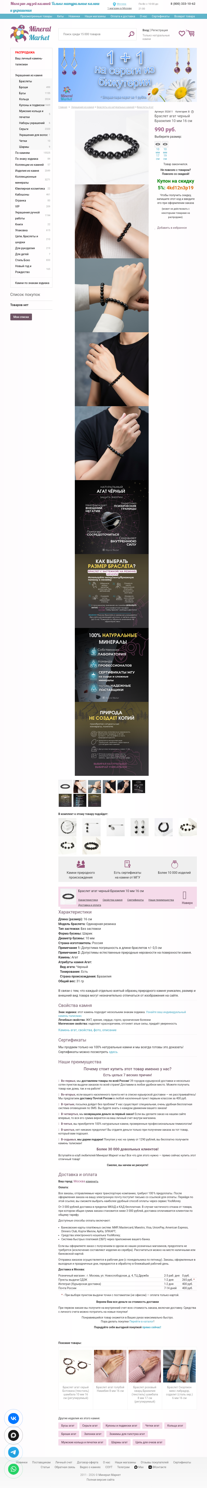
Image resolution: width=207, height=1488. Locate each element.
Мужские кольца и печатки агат (82, 1442)
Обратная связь (65, 1467)
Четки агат (152, 1425)
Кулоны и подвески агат (121, 1425)
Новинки (74, 16)
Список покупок (25, 294)
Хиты (60, 16)
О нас (143, 16)
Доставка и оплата (89, 905)
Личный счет (63, 1462)
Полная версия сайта (101, 1479)
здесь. (113, 1052)
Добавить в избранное (172, 227)
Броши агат (68, 1434)
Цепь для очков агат (149, 1442)
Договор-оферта (87, 1462)
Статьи (45, 1467)
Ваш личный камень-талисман (29, 61)
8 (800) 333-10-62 (183, 4)
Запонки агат (92, 1434)
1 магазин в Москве (119, 8)
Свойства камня (112, 899)
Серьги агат (90, 1425)
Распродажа (25, 52)
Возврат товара (184, 16)
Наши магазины (95, 16)
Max (139, 1467)
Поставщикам (41, 1462)
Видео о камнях (90, 1467)
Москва (121, 3)
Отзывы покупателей (154, 1462)
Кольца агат (175, 1425)
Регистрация (159, 30)
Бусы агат (67, 1425)
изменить (92, 1181)
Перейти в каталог (141, 1321)
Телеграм (123, 1467)
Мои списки (21, 317)
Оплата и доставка (123, 16)
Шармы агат (119, 1442)
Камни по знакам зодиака (32, 283)
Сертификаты (161, 16)
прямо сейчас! (151, 1327)
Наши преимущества (161, 899)
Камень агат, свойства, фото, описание (87, 1030)
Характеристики (88, 899)
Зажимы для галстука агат (127, 1434)
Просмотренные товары (36, 16)
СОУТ (109, 1467)
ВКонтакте (157, 1467)
